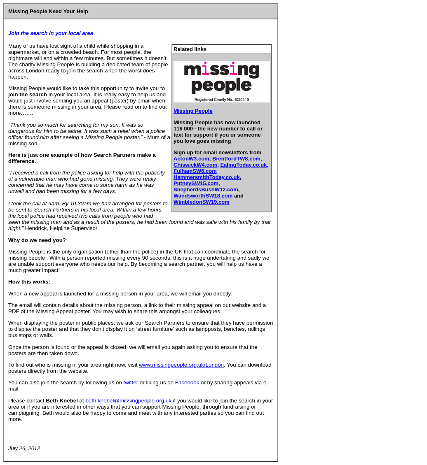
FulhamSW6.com (195, 171)
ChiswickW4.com (195, 165)
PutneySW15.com (196, 183)
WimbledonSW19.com (202, 202)
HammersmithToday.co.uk (207, 177)
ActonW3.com (191, 159)
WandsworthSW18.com (203, 196)
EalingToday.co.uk (243, 165)
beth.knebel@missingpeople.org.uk (128, 401)
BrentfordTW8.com (236, 159)
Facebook (187, 382)
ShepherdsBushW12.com (206, 189)
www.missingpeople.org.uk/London (181, 365)
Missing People (193, 111)
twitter (130, 382)
